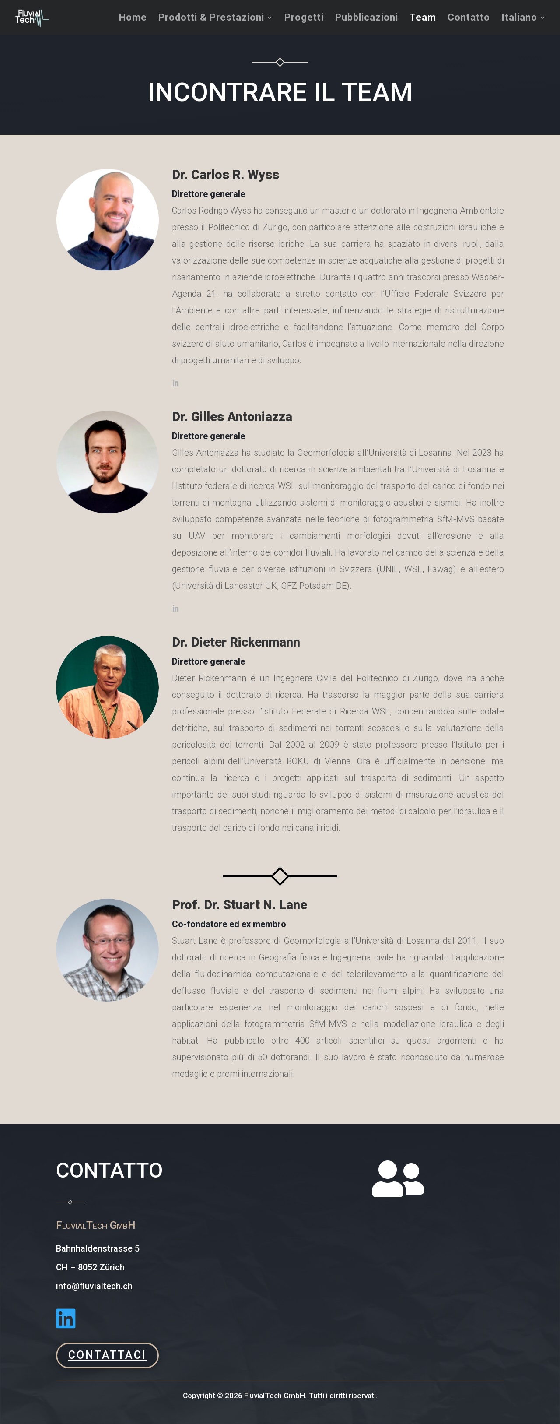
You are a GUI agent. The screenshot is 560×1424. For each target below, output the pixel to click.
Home (133, 18)
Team (423, 18)
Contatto (469, 18)
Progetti (304, 18)
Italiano (519, 18)
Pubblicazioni (366, 18)
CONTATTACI (107, 1355)
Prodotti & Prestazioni (211, 18)
